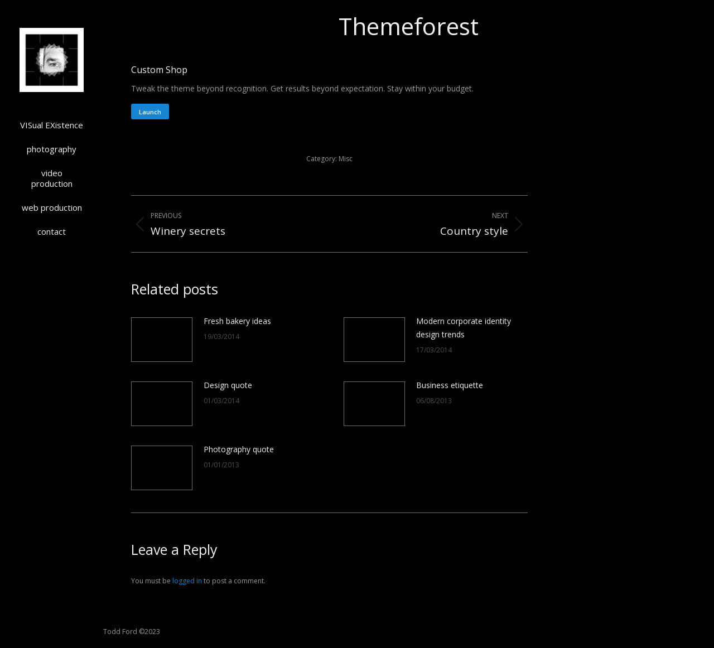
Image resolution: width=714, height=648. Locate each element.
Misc (346, 158)
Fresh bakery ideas (237, 321)
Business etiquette (449, 385)
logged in (187, 581)
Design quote (228, 385)
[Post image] (161, 339)
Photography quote (239, 449)
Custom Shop (159, 70)
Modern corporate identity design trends (463, 328)
